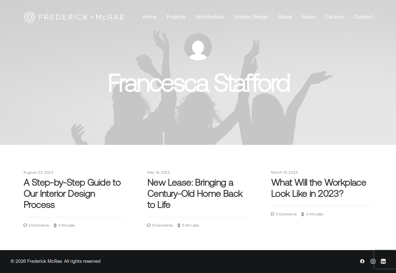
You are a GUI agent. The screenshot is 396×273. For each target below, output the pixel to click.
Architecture (210, 17)
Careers (334, 17)
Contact (363, 17)
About (285, 17)
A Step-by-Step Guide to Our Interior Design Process (72, 194)
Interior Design (251, 17)
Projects (176, 17)
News (308, 17)
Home (150, 17)
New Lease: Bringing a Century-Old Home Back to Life (194, 194)
